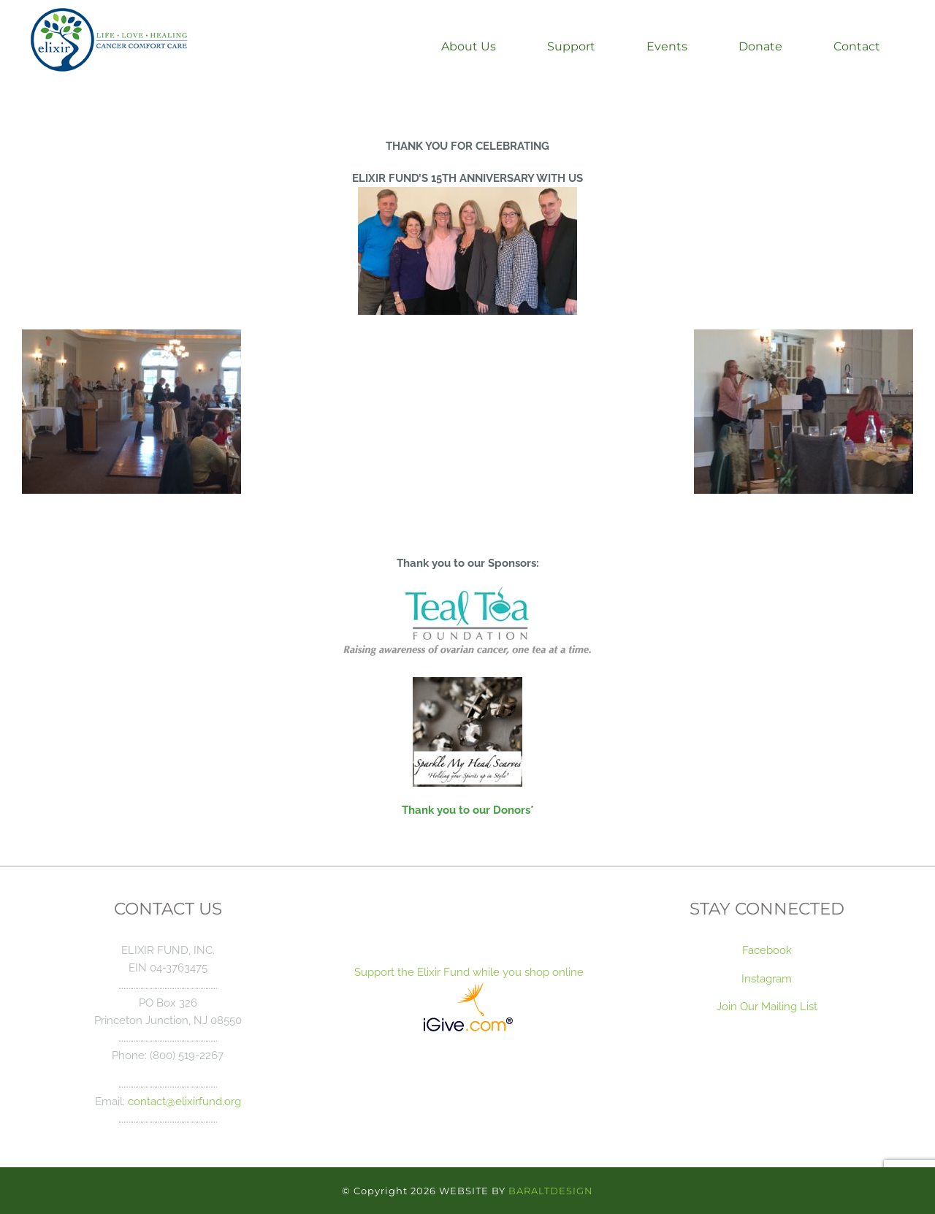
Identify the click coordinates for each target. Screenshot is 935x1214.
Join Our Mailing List (767, 1006)
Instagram (766, 978)
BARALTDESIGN (550, 1190)
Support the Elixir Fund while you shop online (467, 972)
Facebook (767, 950)
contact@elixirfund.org (184, 1101)
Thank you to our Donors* (468, 809)
